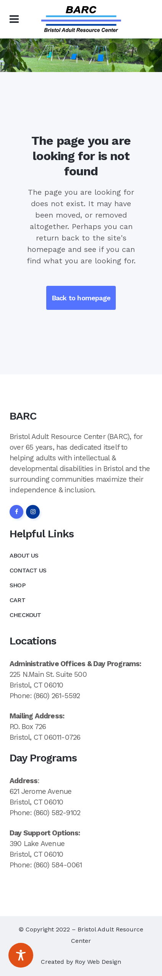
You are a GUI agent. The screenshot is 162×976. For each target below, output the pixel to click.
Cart (17, 600)
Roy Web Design (98, 961)
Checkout (25, 615)
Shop (17, 585)
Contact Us (28, 570)
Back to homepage (81, 298)
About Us (24, 555)
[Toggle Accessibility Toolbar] (21, 955)
